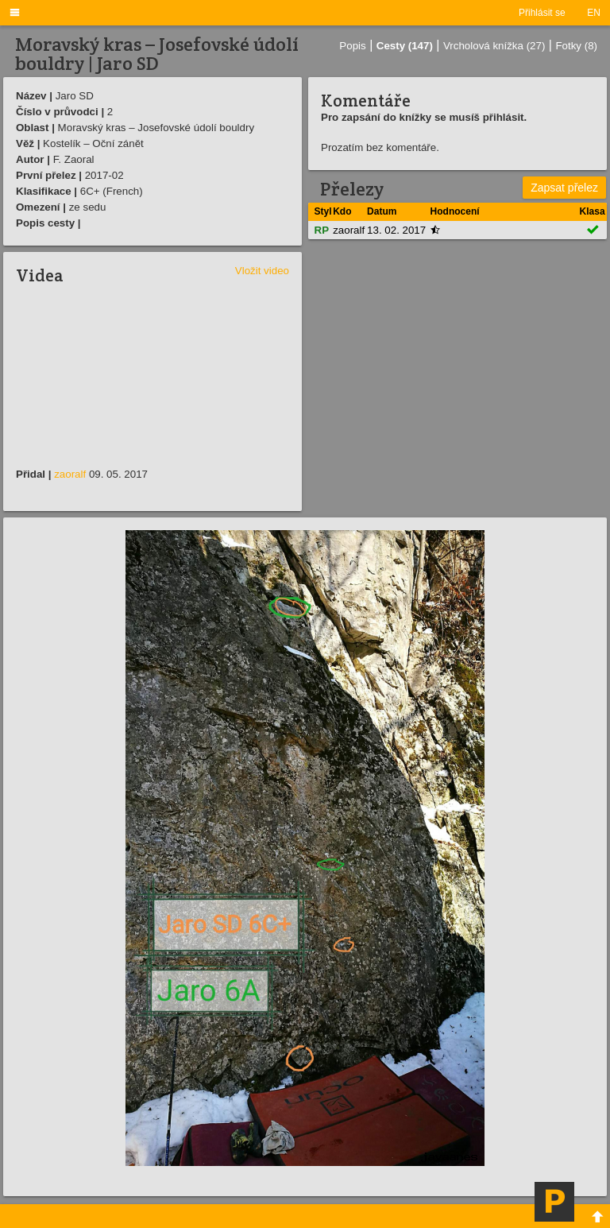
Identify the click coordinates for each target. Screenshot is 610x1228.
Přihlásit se (542, 12)
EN (593, 12)
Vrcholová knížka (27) (494, 46)
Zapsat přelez (564, 187)
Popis (352, 46)
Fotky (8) (576, 46)
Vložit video (262, 271)
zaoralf (70, 474)
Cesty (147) (404, 46)
